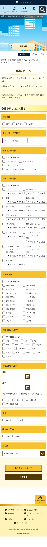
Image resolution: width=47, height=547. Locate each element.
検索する (23, 477)
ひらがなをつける (25, 2)
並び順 (5, 446)
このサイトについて (5, 12)
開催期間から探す (10, 366)
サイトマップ (22, 523)
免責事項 (11, 513)
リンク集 (30, 519)
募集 (18, 62)
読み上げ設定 (39, 54)
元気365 (27, 533)
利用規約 (11, 519)
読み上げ (25, 54)
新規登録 (14, 11)
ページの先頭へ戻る (40, 501)
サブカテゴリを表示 (17, 193)
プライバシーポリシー (34, 514)
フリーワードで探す (11, 133)
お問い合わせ (24, 11)
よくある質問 (32, 510)
